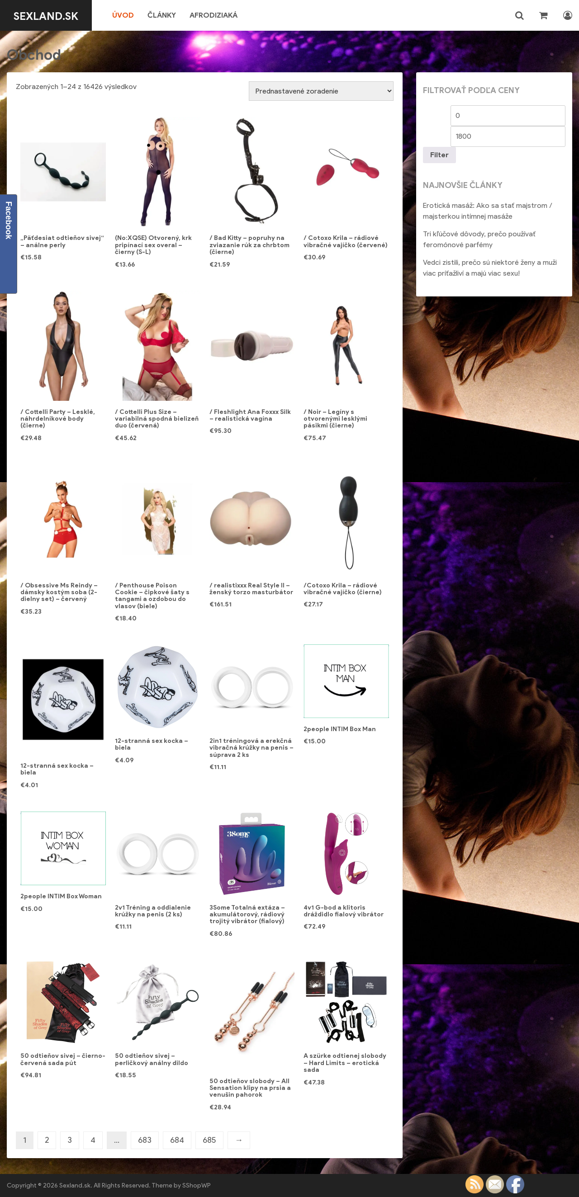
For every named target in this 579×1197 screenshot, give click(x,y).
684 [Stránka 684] (177, 1140)
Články (172, 15)
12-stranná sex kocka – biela (57, 769)
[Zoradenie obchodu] (321, 91)
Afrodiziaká (224, 15)
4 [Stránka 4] (92, 1140)
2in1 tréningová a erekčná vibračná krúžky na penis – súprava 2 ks (251, 748)
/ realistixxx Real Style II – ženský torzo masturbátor (251, 589)
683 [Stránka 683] (145, 1140)
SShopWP (196, 1185)
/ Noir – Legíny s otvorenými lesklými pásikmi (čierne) (335, 419)
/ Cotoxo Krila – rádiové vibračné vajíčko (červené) (346, 241)
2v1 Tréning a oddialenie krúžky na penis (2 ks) (153, 911)
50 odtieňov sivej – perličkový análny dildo (151, 1059)
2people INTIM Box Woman (61, 896)
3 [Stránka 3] (69, 1140)
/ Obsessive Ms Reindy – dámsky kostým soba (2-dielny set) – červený (59, 592)
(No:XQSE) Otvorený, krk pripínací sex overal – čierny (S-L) (153, 245)
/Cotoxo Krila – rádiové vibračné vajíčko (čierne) (343, 589)
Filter (439, 154)
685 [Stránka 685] (209, 1140)
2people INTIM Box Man (340, 729)
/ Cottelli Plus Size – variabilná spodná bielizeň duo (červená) (157, 419)
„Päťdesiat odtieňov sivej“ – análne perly (62, 241)
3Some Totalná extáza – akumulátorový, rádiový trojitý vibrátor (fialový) (247, 914)
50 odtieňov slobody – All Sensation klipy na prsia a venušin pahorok (250, 1088)
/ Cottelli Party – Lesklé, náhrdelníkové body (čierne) (57, 419)
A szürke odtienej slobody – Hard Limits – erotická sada (345, 1063)
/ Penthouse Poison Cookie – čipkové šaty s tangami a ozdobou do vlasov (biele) (152, 596)
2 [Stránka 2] (47, 1140)
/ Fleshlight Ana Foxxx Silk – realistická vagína (250, 415)
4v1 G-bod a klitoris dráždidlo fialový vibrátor (344, 911)
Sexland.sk (51, 15)
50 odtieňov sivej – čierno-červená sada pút (62, 1059)
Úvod (134, 15)
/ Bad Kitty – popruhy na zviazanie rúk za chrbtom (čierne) (249, 245)
